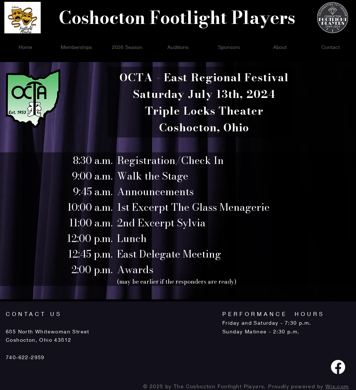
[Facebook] (338, 367)
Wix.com (337, 386)
